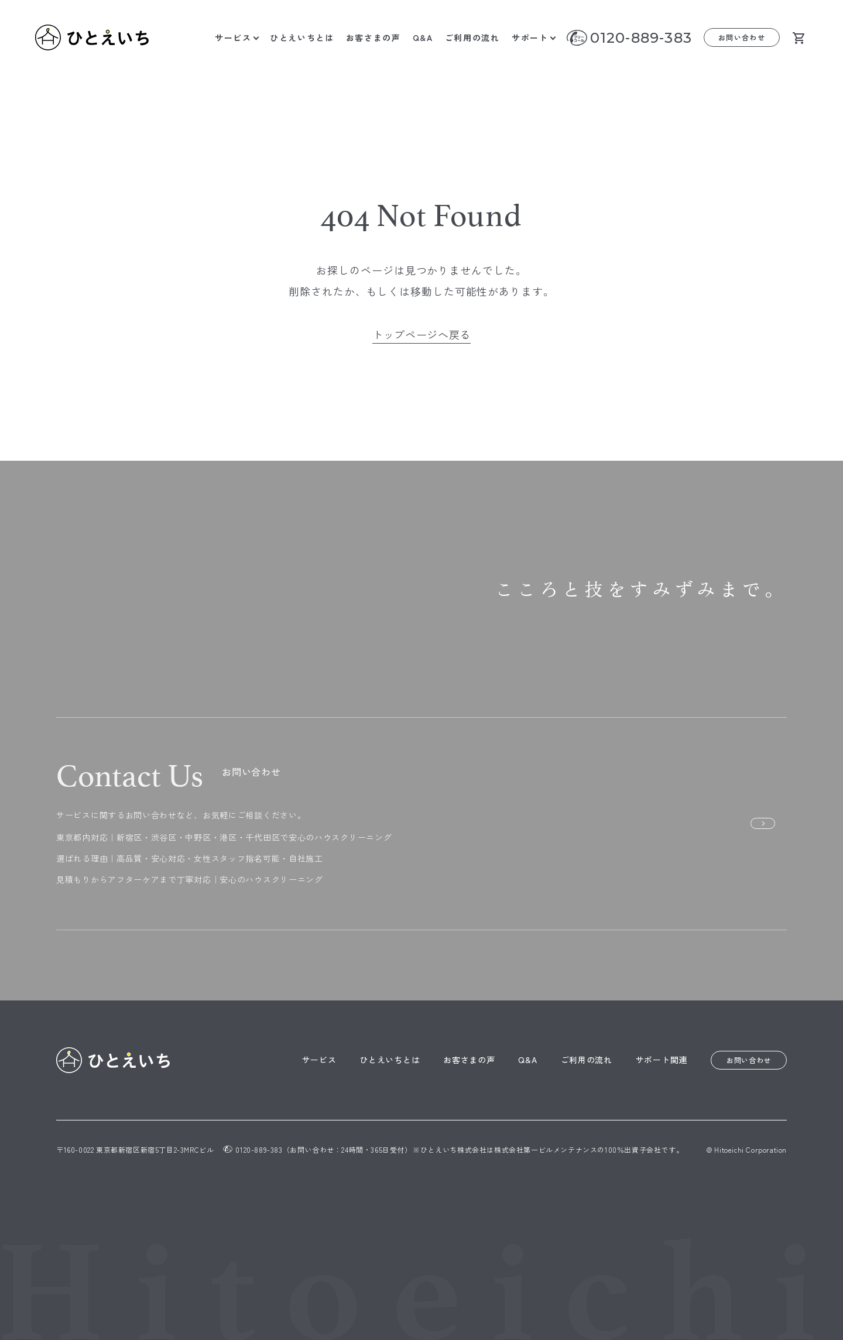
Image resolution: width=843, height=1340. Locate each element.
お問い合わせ (742, 37)
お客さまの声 (373, 37)
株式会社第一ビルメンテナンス (545, 1149)
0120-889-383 (641, 38)
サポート (530, 37)
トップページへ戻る (421, 334)
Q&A (423, 37)
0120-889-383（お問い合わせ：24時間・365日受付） (317, 1149)
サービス (233, 37)
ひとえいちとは (302, 37)
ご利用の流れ (472, 37)
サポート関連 (661, 1059)
